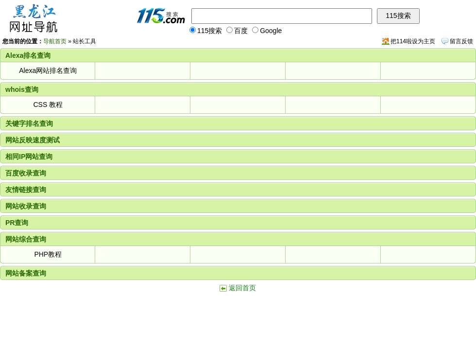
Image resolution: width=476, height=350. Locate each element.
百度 (237, 31)
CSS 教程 (48, 104)
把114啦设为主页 (413, 41)
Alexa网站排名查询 (48, 70)
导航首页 (55, 41)
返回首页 (242, 288)
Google (267, 31)
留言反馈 (461, 41)
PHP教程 (48, 254)
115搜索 (205, 31)
